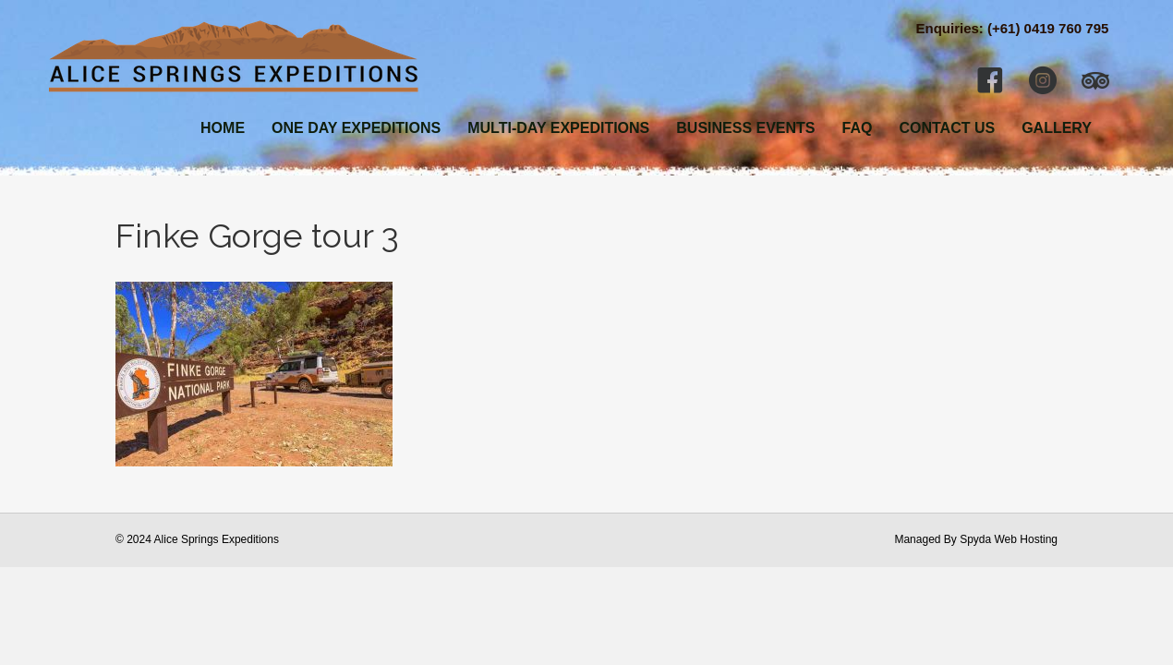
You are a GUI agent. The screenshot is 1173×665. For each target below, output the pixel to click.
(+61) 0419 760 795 (1047, 28)
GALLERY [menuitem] (1057, 128)
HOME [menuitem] (222, 128)
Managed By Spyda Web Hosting (976, 539)
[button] (990, 80)
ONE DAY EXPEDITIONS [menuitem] (356, 128)
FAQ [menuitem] (857, 128)
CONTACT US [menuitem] (947, 128)
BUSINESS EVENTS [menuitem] (745, 128)
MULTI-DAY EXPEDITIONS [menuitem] (558, 128)
